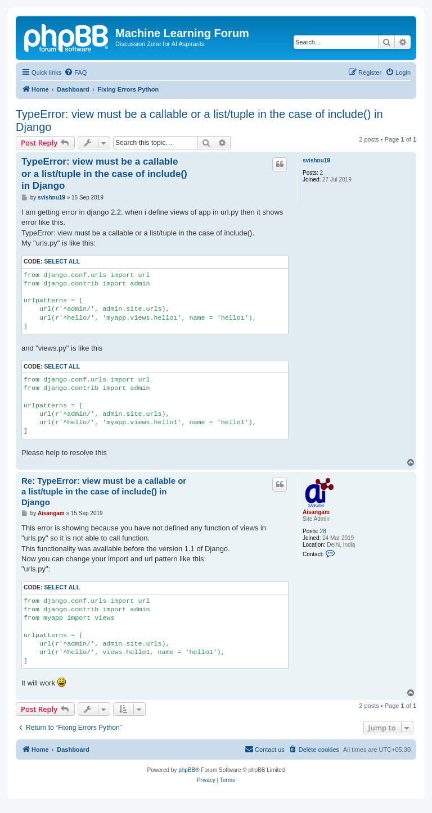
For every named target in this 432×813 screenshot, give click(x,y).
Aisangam (316, 512)
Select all (62, 261)
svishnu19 (316, 160)
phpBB (186, 770)
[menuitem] (75, 72)
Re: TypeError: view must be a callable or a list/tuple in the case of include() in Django (103, 491)
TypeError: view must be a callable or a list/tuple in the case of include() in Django (199, 120)
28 (323, 531)
